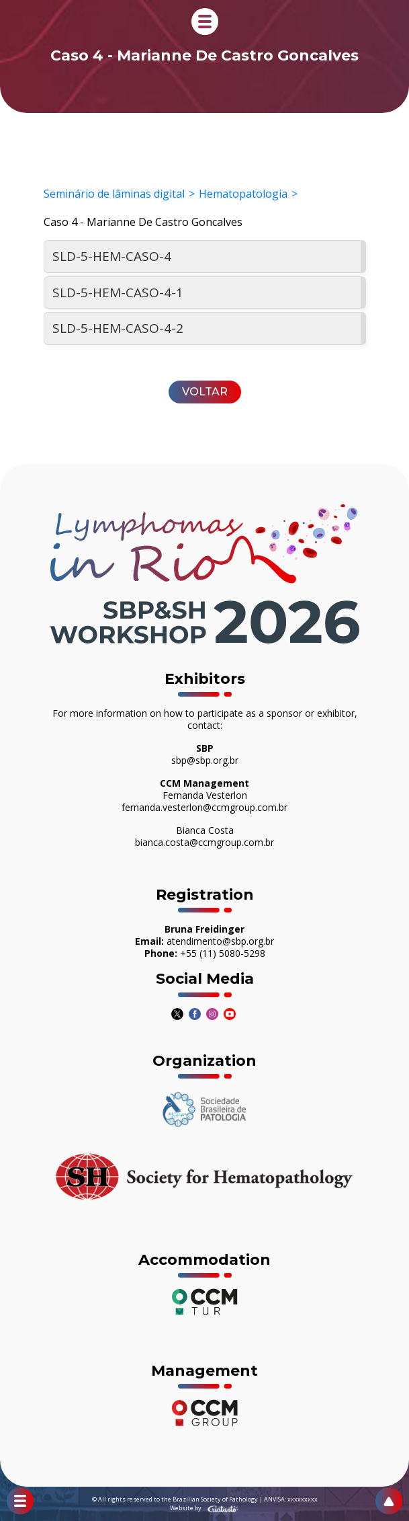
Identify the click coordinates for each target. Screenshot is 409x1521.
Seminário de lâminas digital (114, 193)
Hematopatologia (243, 193)
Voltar (205, 391)
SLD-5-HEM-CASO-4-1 (117, 292)
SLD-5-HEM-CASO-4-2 (117, 328)
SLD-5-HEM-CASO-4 (111, 256)
